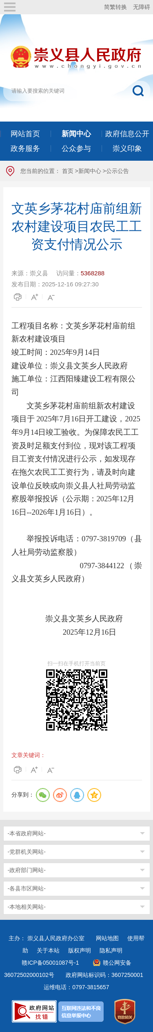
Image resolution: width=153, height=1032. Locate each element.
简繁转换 (115, 7)
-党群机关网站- (27, 851)
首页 (67, 171)
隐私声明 (111, 950)
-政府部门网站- (27, 870)
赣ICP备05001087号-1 (50, 962)
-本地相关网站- (27, 907)
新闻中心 (89, 171)
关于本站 (48, 950)
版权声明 (79, 950)
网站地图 (107, 938)
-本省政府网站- (27, 833)
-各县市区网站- (27, 888)
